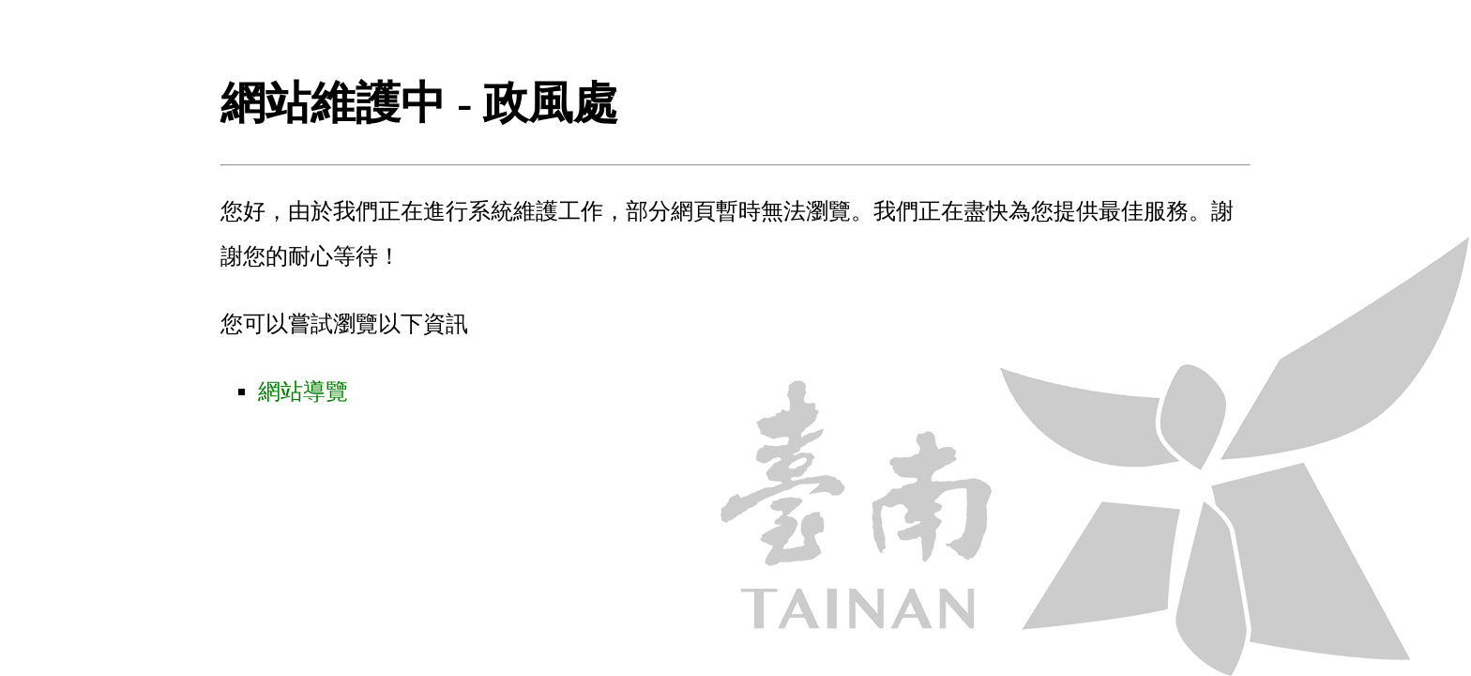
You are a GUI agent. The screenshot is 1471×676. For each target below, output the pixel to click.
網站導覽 (303, 391)
